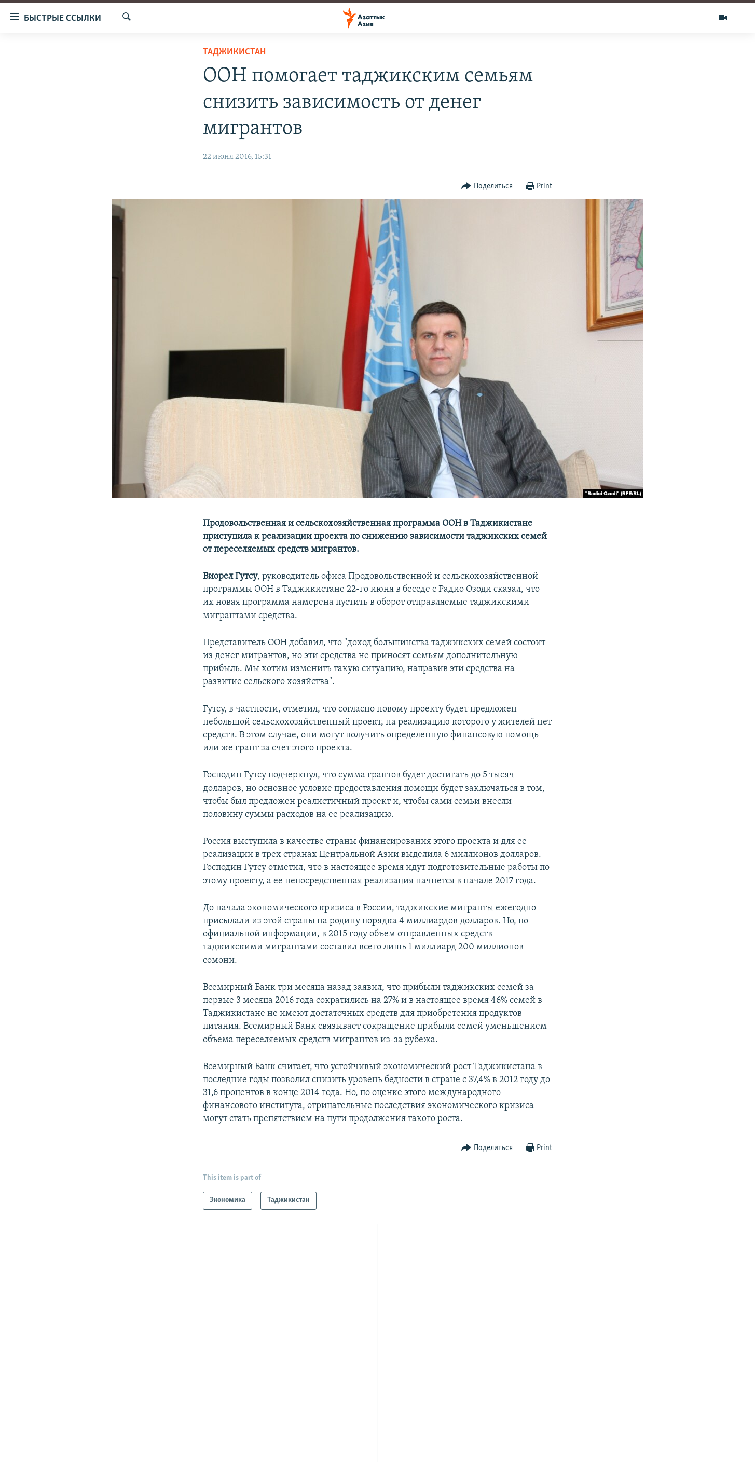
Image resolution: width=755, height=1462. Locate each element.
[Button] (487, 187)
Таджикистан (234, 52)
